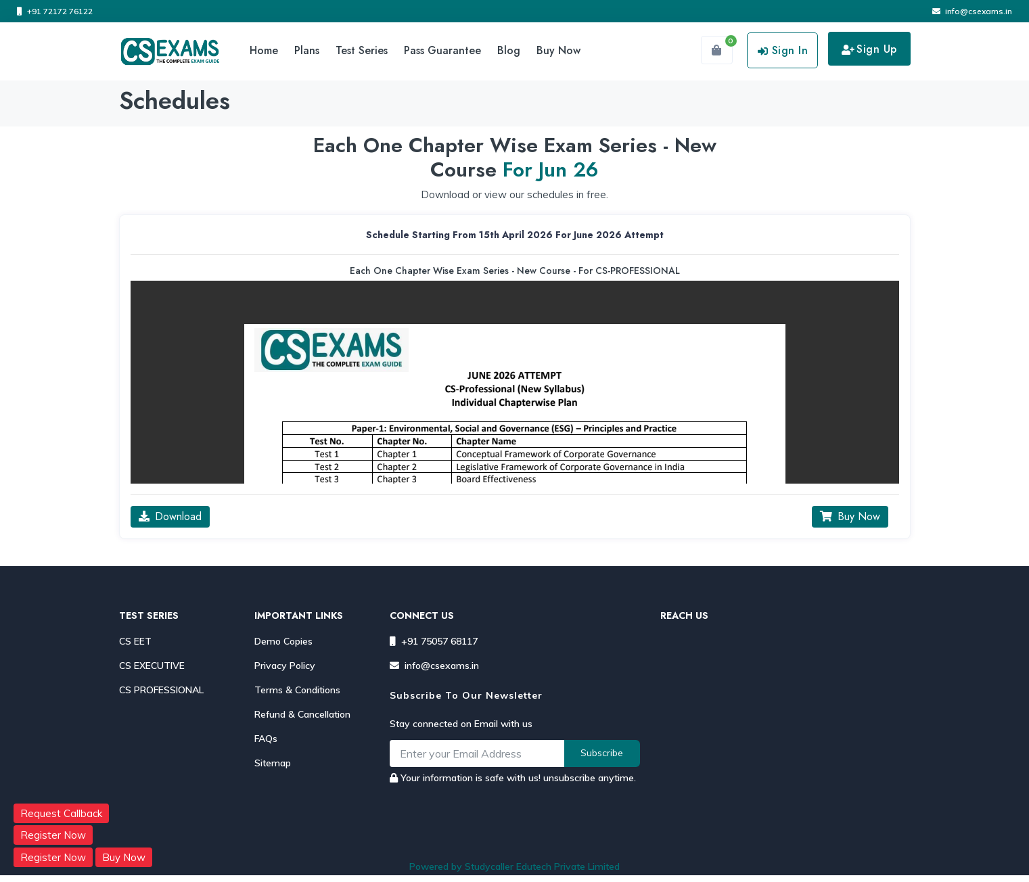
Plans (306, 50)
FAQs (265, 739)
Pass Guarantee (442, 50)
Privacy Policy (284, 665)
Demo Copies (283, 641)
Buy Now (558, 50)
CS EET (135, 641)
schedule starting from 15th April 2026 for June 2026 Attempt (515, 234)
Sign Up (869, 49)
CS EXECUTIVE (152, 665)
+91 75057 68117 (434, 641)
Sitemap (272, 763)
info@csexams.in (972, 11)
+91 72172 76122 (55, 11)
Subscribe (601, 753)
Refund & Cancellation (302, 714)
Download (170, 516)
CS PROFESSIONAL (161, 690)
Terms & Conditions (297, 690)
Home (264, 50)
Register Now (53, 835)
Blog (508, 50)
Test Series (362, 50)
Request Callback (61, 813)
